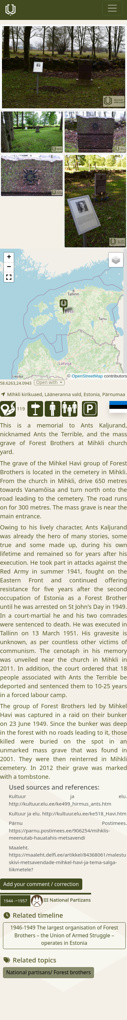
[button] (63, 306)
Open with (47, 382)
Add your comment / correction (41, 884)
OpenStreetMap (87, 376)
